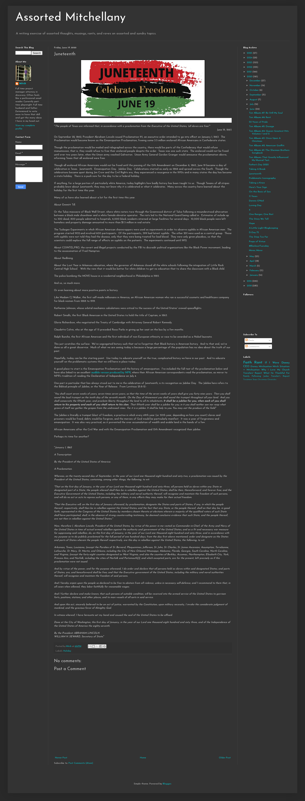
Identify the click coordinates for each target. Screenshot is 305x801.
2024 (250, 58)
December (255, 81)
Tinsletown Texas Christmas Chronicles (259, 379)
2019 (249, 281)
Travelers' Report (252, 373)
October (254, 90)
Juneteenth (255, 174)
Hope (252, 223)
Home (143, 758)
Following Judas (260, 376)
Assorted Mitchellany (70, 18)
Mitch (22, 83)
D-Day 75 (254, 232)
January (254, 275)
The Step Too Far (258, 237)
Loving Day (255, 205)
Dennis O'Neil (256, 201)
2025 (250, 53)
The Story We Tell (259, 219)
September (256, 95)
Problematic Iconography (262, 178)
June (252, 109)
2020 (250, 77)
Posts (249, 340)
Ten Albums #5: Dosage (261, 126)
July (252, 104)
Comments (252, 346)
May (252, 256)
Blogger (167, 784)
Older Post (225, 758)
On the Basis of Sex (260, 192)
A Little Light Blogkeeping (263, 228)
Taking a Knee (257, 183)
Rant (258, 362)
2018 (249, 286)
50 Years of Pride (258, 122)
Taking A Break (257, 169)
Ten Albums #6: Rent (260, 117)
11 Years (253, 196)
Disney (254, 366)
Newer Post (61, 758)
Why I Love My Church (275, 370)
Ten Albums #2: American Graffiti (266, 145)
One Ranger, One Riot (261, 214)
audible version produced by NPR (111, 372)
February (255, 270)
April (252, 261)
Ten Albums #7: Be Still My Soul (266, 113)
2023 (250, 62)
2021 (249, 72)
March (253, 266)
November (255, 85)
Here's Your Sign (258, 187)
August (254, 99)
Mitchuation (265, 366)
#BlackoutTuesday (259, 246)
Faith (247, 362)
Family (246, 376)
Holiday (67, 651)
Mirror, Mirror (256, 250)
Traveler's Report (280, 376)
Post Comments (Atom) (81, 763)
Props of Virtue (257, 241)
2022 (250, 67)
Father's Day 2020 (259, 165)
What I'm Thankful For (276, 373)
